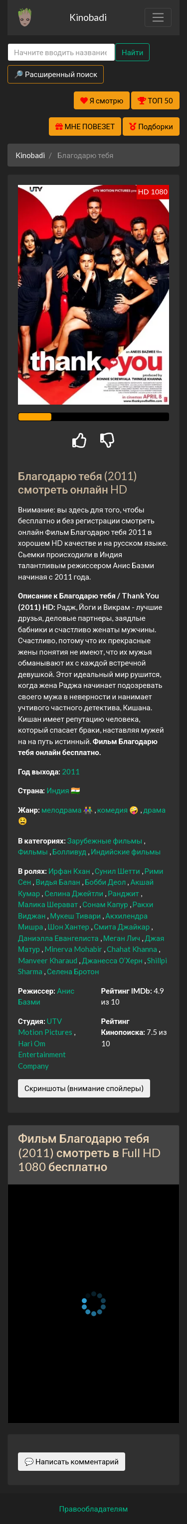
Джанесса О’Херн (113, 960)
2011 (71, 771)
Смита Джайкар (122, 926)
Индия (58, 790)
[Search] (61, 52)
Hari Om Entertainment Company (42, 1054)
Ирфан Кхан (70, 870)
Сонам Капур (105, 904)
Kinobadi (88, 17)
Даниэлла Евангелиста (59, 937)
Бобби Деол (106, 881)
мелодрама (62, 809)
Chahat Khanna (133, 948)
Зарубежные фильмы (105, 840)
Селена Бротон (73, 971)
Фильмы (33, 851)
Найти (132, 52)
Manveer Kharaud (48, 960)
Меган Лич (122, 937)
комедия (113, 809)
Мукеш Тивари (76, 915)
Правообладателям (93, 1508)
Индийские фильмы (126, 851)
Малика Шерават (48, 904)
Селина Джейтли (74, 893)
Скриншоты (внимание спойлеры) (84, 1088)
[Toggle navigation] (158, 17)
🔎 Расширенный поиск (55, 74)
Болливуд (70, 851)
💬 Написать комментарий (71, 1461)
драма (154, 809)
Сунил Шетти (118, 870)
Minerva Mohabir (74, 948)
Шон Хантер (69, 926)
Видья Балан (58, 881)
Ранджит (124, 893)
